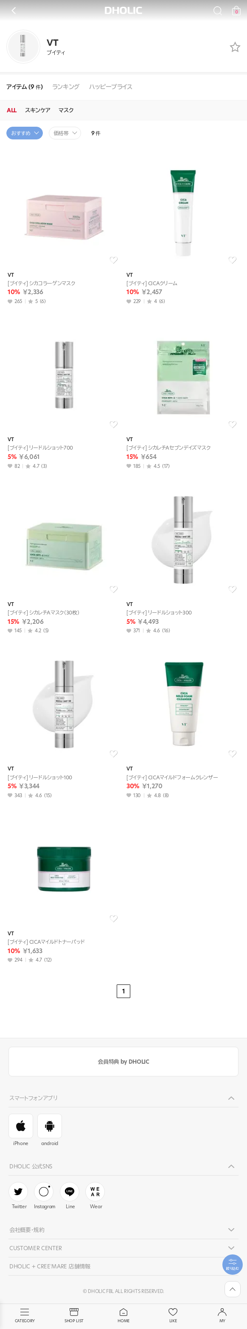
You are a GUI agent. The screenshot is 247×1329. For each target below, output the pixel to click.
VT (11, 275)
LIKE (172, 1315)
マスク (66, 110)
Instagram (45, 1196)
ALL (12, 110)
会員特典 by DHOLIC (123, 1061)
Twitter (18, 1196)
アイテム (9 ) (24, 87)
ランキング (66, 87)
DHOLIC (123, 10)
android (49, 1130)
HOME (123, 1315)
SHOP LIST (73, 1315)
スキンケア (37, 110)
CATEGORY (24, 1315)
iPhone (20, 1130)
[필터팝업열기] (232, 1264)
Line (69, 1196)
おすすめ (21, 133)
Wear (95, 1196)
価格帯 (61, 133)
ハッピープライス (110, 87)
